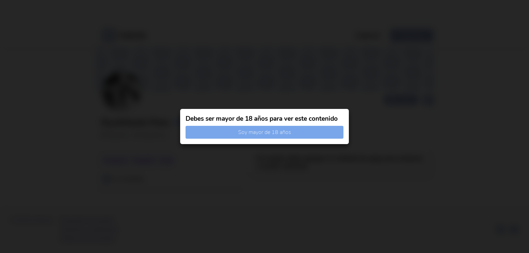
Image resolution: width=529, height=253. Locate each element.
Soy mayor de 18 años (264, 132)
